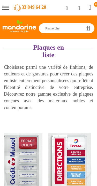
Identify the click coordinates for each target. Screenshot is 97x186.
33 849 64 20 (34, 7)
